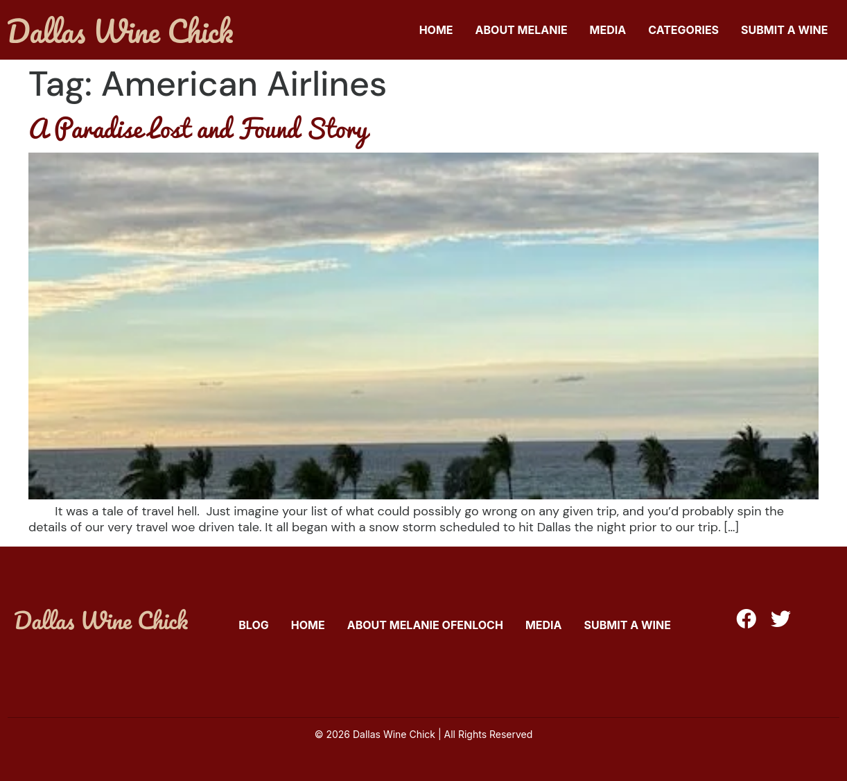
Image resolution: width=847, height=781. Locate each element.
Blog (253, 625)
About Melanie (521, 30)
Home (436, 30)
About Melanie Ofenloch (425, 625)
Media (608, 30)
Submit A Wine (784, 30)
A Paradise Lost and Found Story (197, 127)
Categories (683, 30)
